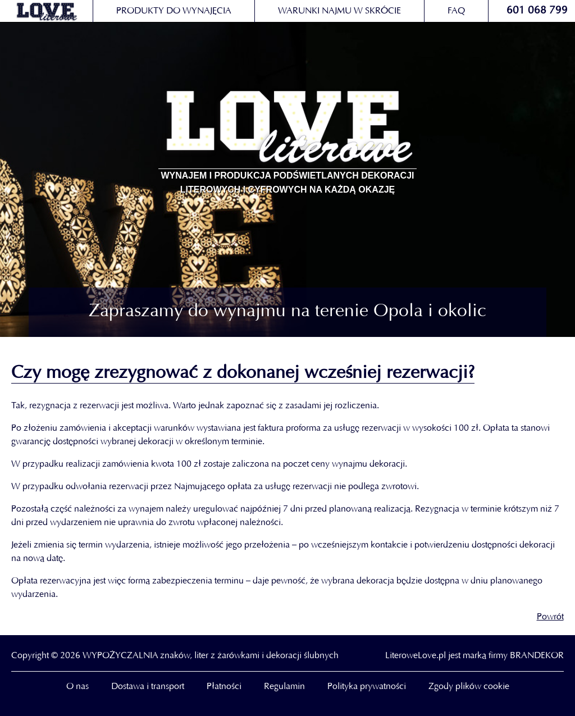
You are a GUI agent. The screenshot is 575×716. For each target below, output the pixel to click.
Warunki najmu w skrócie (339, 11)
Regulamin (284, 686)
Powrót (550, 617)
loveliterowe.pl (46, 11)
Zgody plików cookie (468, 686)
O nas (77, 686)
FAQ (456, 11)
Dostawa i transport (147, 686)
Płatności (224, 686)
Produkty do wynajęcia (173, 11)
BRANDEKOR (537, 655)
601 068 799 (537, 11)
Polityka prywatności (366, 686)
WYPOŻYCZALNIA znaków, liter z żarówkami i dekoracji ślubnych (211, 655)
